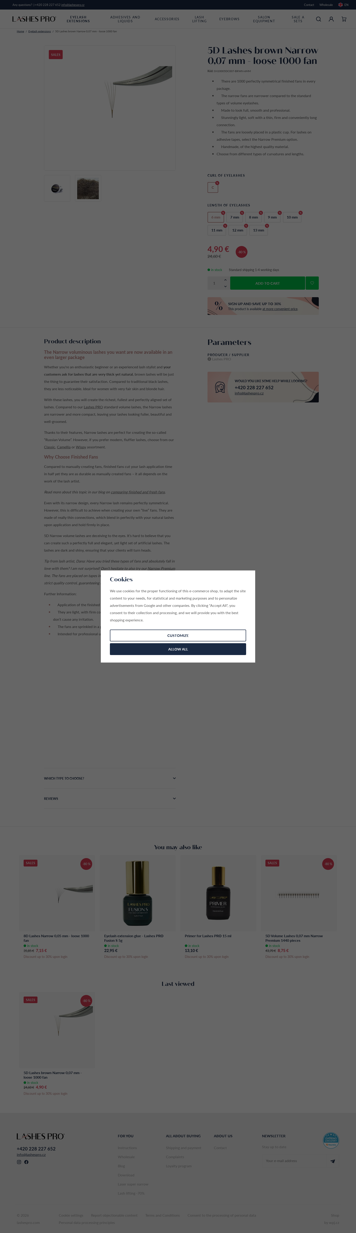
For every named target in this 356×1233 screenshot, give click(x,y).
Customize (178, 635)
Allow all (178, 649)
